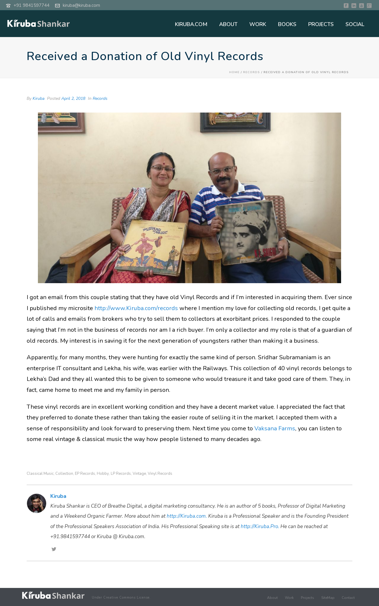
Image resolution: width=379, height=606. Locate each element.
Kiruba (38, 98)
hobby (103, 474)
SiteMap (328, 597)
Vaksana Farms (274, 428)
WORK (257, 24)
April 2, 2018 (73, 98)
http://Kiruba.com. (187, 516)
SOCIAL (355, 24)
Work (289, 597)
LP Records (121, 474)
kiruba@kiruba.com (81, 5)
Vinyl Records (160, 474)
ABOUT (228, 24)
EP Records (85, 474)
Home (234, 72)
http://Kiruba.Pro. (260, 526)
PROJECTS (321, 24)
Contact (348, 597)
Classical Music (40, 474)
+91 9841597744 (31, 5)
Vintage (139, 474)
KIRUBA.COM (191, 24)
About (272, 597)
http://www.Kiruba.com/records (136, 308)
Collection (64, 474)
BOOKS (287, 24)
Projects (307, 597)
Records (251, 72)
